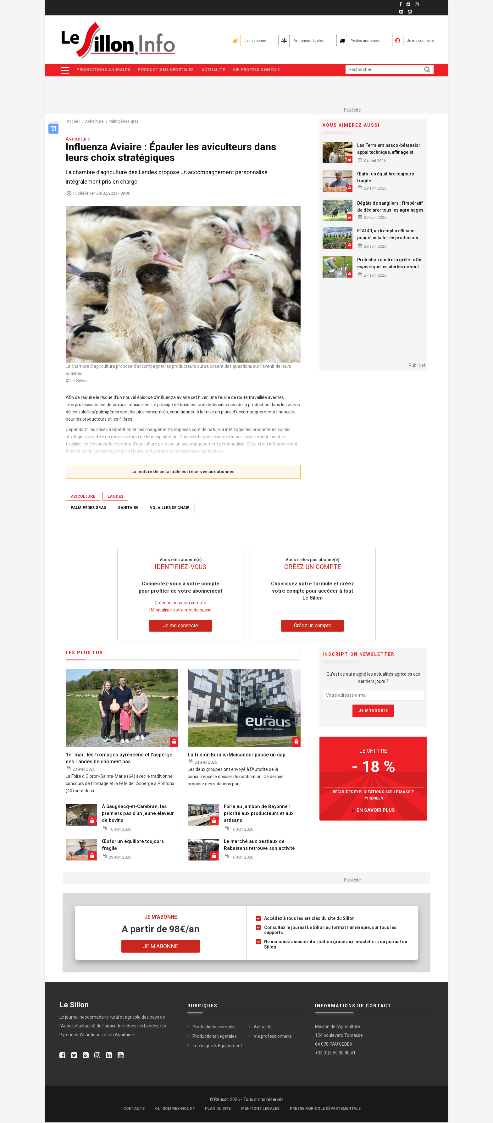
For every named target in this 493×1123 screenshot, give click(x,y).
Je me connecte (416, 40)
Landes (115, 496)
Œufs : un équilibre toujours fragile (385, 178)
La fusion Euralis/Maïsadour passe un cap (236, 755)
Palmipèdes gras (88, 508)
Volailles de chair (170, 508)
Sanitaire (128, 508)
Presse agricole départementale (325, 1109)
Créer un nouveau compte (180, 603)
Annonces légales (282, 40)
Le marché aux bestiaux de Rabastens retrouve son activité (259, 845)
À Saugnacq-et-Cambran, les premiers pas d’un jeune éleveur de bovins (138, 813)
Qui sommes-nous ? (175, 1109)
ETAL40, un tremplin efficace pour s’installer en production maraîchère (387, 238)
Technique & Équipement (217, 1046)
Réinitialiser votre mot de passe (180, 610)
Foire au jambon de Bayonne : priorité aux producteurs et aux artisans (259, 813)
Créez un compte (312, 626)
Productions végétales (168, 70)
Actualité (217, 70)
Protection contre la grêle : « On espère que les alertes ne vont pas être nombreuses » (389, 266)
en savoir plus (376, 811)
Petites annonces (350, 40)
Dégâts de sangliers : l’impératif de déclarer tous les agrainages (390, 207)
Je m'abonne (221, 40)
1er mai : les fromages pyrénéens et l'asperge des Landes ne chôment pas (119, 758)
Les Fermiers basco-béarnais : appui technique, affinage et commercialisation (388, 152)
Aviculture (83, 496)
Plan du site (218, 1109)
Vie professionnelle (261, 70)
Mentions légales (260, 1109)
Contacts (134, 1109)
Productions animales (103, 70)
